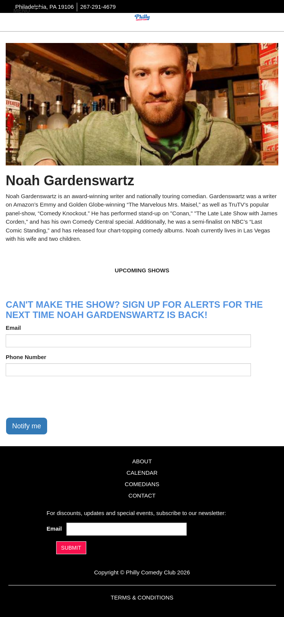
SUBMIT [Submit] (71, 548)
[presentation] (63, 397)
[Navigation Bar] (38, 10)
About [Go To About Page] (142, 461)
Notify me (26, 426)
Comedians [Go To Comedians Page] (142, 484)
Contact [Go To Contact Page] (142, 495)
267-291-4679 (98, 6)
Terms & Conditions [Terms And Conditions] (142, 597)
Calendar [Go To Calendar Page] (142, 472)
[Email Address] (126, 529)
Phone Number (26, 357)
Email (13, 327)
